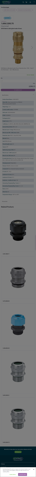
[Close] (33, 469)
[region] (18, 472)
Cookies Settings (12, 474)
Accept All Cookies (22, 474)
